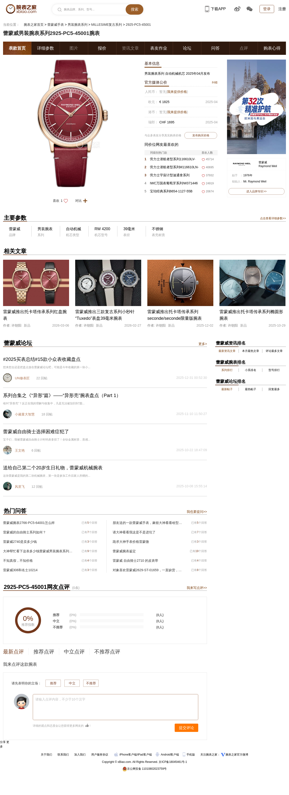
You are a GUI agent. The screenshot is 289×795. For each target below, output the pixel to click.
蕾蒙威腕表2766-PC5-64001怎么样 (29, 523)
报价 (102, 48)
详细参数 (45, 48)
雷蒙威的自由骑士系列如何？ (24, 532)
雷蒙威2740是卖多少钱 (20, 542)
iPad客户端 (145, 754)
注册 (282, 9)
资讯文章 (130, 48)
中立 (72, 683)
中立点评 (74, 652)
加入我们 (80, 754)
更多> (202, 344)
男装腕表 (45, 229)
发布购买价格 (200, 135)
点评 (243, 48)
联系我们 (63, 754)
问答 (215, 48)
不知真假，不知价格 (18, 560)
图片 (74, 48)
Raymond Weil (268, 166)
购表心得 (272, 48)
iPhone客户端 (125, 754)
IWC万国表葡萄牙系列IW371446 (171, 183)
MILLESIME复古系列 (106, 24)
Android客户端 (168, 754)
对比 (82, 201)
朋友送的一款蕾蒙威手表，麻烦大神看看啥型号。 (147, 523)
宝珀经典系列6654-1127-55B (168, 191)
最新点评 (13, 652)
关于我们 (46, 754)
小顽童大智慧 (25, 414)
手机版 (189, 754)
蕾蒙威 (263, 162)
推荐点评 (43, 652)
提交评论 (186, 728)
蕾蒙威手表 (55, 24)
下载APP (215, 9)
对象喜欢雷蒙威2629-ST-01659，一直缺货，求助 (147, 570)
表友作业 (158, 48)
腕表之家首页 (34, 24)
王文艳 (20, 450)
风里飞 (20, 486)
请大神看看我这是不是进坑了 (134, 532)
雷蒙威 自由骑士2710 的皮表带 (135, 560)
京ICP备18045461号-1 (173, 762)
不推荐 (91, 683)
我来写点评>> (197, 588)
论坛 (187, 48)
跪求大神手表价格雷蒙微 (131, 542)
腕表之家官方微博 (237, 754)
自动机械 (73, 229)
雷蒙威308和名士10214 (20, 570)
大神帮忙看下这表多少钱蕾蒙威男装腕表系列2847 (38, 551)
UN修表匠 (22, 378)
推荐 (53, 683)
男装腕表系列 (77, 24)
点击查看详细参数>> (273, 218)
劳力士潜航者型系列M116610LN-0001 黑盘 (171, 168)
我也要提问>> (197, 512)
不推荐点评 (107, 652)
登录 (267, 9)
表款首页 (17, 48)
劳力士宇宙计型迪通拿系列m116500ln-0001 (167, 176)
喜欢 (62, 201)
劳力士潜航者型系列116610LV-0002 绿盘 (169, 160)
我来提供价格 (177, 92)
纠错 (215, 82)
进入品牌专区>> (256, 191)
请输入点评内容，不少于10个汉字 (60, 699)
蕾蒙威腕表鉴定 (124, 551)
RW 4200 (102, 229)
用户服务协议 (99, 754)
